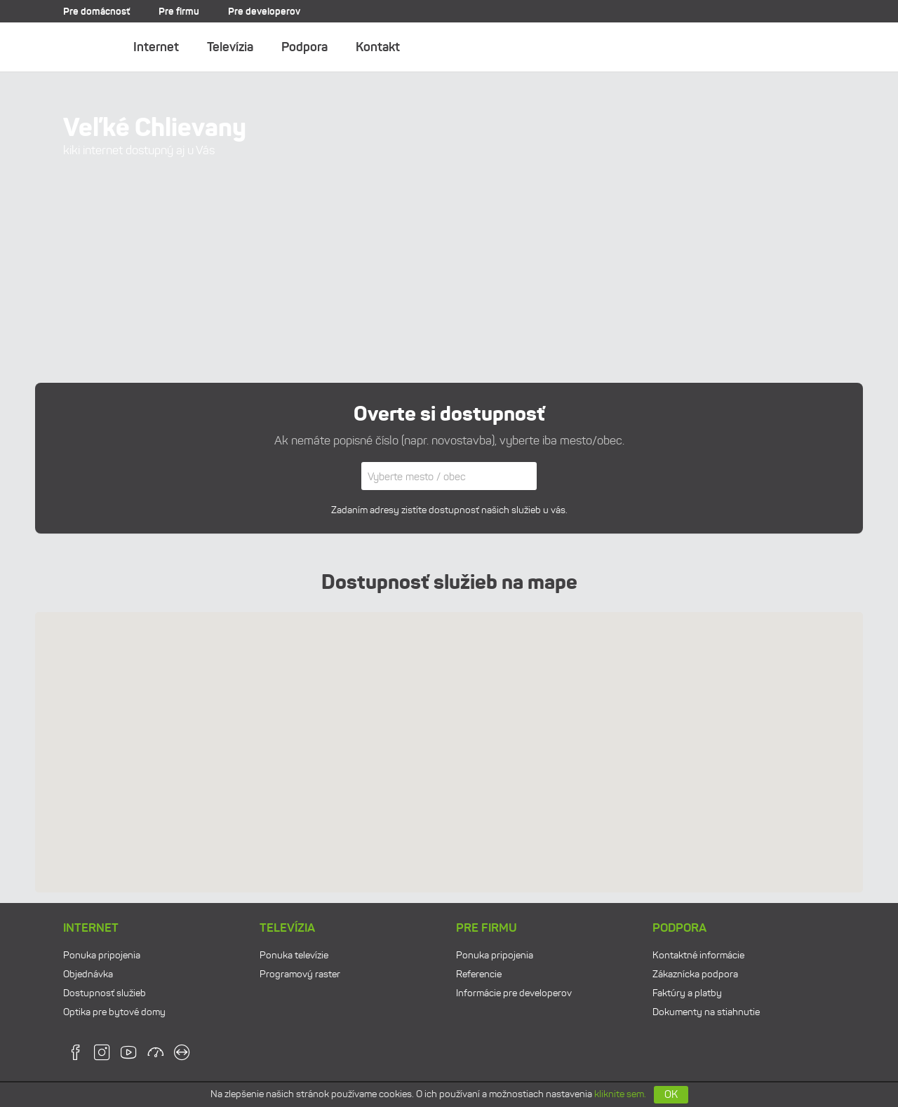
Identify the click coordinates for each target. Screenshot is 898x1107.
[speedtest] (155, 1056)
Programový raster (300, 974)
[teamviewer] (182, 1056)
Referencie (479, 974)
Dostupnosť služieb (104, 993)
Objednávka (88, 974)
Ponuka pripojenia (101, 955)
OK (671, 1094)
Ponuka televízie (294, 955)
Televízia (230, 47)
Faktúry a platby (687, 993)
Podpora (304, 47)
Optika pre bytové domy (114, 1012)
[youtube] (128, 1056)
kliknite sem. (620, 1094)
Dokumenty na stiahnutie (706, 1012)
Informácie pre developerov (514, 993)
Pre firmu (179, 11)
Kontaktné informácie (698, 955)
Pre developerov (264, 11)
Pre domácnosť (96, 11)
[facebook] (75, 1056)
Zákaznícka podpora (695, 974)
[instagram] (102, 1056)
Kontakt (378, 47)
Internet (156, 47)
